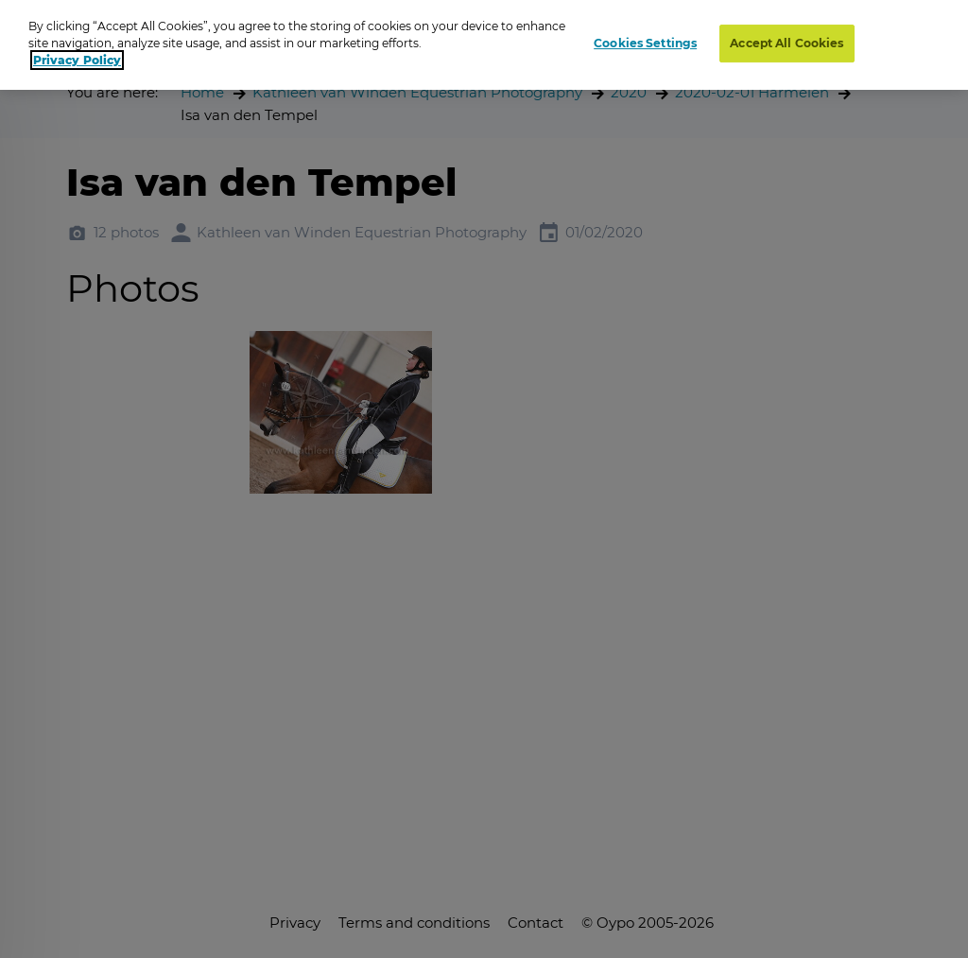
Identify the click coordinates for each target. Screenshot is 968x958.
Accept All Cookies (786, 43)
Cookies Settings (645, 43)
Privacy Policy (77, 60)
